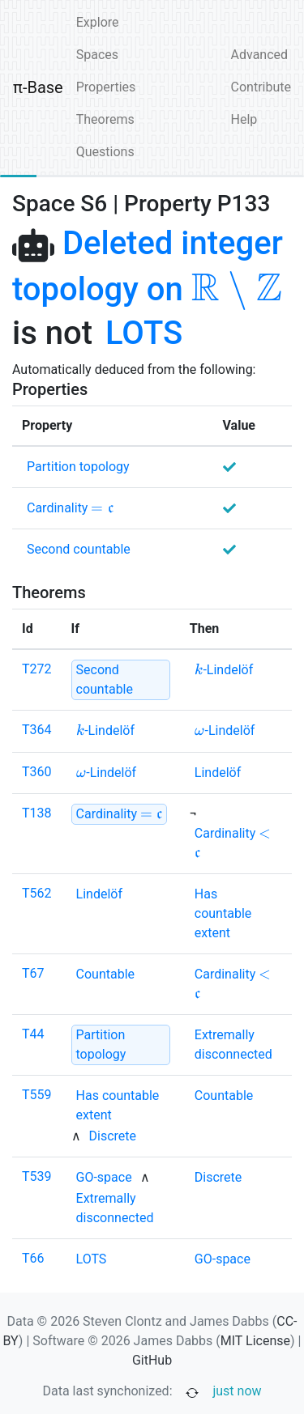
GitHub (152, 1360)
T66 (33, 1258)
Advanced (260, 54)
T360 (37, 771)
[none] (144, 333)
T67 (33, 973)
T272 (37, 669)
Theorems (105, 119)
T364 (37, 729)
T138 (37, 813)
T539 (37, 1176)
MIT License (255, 1340)
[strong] (120, 680)
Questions (105, 151)
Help (244, 119)
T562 (37, 893)
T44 (33, 1034)
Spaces (97, 54)
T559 (37, 1094)
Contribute (261, 87)
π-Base (38, 87)
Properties (106, 87)
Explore (97, 22)
